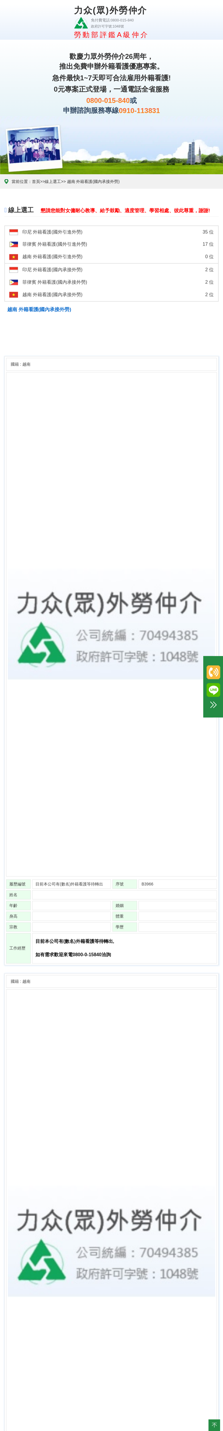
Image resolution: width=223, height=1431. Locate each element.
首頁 (36, 181)
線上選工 (53, 181)
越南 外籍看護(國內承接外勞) (93, 181)
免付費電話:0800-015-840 (111, 20)
